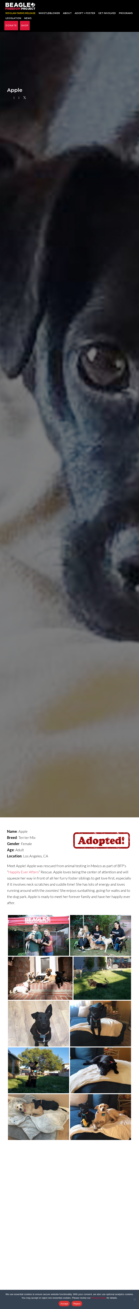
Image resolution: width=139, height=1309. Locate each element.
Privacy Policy (98, 1298)
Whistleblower (49, 15)
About (67, 15)
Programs (126, 15)
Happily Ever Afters (23, 876)
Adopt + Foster (85, 15)
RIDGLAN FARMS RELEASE (20, 15)
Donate (11, 29)
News (27, 20)
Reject (76, 1303)
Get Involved (107, 15)
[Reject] (134, 1299)
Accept (64, 1303)
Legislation (13, 20)
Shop (24, 29)
